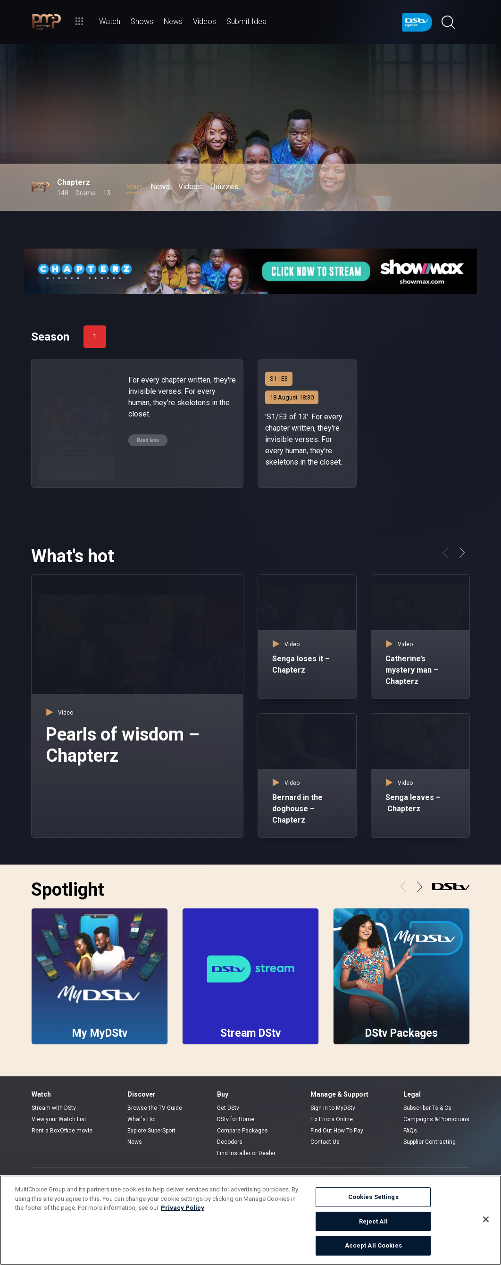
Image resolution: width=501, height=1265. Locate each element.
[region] (250, 1220)
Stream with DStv (54, 1108)
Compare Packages (242, 1130)
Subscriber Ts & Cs (427, 1108)
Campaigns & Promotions (436, 1119)
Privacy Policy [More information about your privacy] (182, 1207)
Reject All (373, 1221)
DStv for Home (235, 1119)
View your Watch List (59, 1119)
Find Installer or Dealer (246, 1153)
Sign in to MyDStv (332, 1108)
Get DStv (228, 1108)
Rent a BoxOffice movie (62, 1130)
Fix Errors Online (331, 1119)
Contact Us (325, 1142)
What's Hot (141, 1119)
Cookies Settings (373, 1196)
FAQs (410, 1130)
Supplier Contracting (429, 1142)
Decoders (229, 1142)
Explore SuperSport (151, 1130)
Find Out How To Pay (336, 1130)
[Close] (486, 1219)
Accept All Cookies (373, 1245)
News (134, 1142)
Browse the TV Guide (154, 1108)
